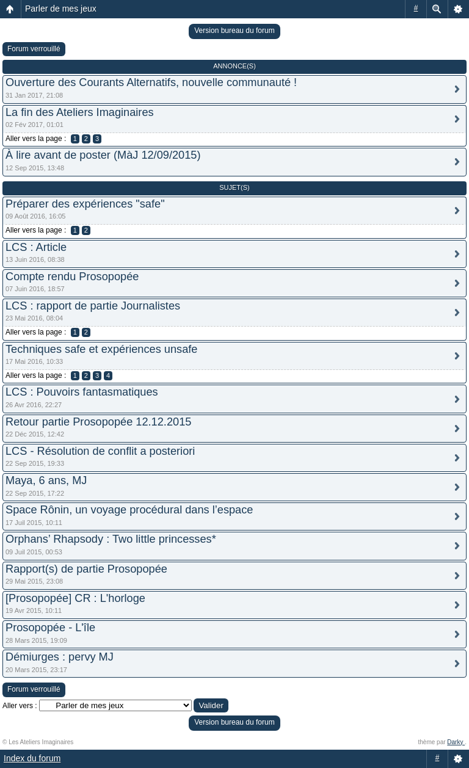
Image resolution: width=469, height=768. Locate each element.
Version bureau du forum (234, 30)
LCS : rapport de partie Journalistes (92, 306)
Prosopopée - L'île (50, 627)
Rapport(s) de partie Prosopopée (86, 569)
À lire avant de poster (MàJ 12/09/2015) (102, 155)
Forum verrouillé (33, 49)
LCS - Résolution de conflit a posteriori (100, 451)
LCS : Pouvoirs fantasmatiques (81, 392)
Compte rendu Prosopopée (72, 276)
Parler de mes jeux (60, 8)
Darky (456, 742)
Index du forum (32, 758)
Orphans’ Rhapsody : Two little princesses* (110, 539)
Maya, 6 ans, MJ (46, 480)
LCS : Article (36, 247)
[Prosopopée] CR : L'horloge (75, 598)
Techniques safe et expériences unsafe (101, 349)
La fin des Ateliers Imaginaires (79, 112)
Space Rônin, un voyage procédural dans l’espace (129, 510)
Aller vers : (19, 705)
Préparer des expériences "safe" (85, 204)
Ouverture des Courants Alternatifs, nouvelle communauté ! (151, 82)
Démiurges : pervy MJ (59, 657)
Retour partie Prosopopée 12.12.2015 (98, 422)
